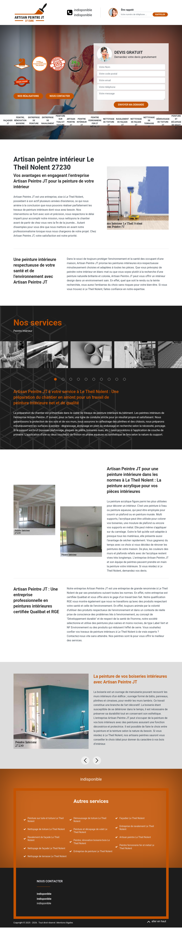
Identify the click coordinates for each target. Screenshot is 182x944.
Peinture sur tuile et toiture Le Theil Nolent (46, 820)
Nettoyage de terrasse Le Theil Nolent (47, 856)
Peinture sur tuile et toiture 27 (60, 122)
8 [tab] (109, 379)
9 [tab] (116, 379)
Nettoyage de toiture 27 (108, 122)
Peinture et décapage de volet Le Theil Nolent (90, 831)
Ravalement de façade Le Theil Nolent (43, 838)
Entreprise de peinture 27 (34, 122)
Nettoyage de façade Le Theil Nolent (46, 848)
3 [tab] (70, 379)
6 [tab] (93, 379)
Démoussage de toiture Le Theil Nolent (90, 820)
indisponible (83, 10)
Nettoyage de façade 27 (136, 122)
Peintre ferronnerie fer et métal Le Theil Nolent (136, 846)
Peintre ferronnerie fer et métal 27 (94, 122)
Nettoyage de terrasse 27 (149, 122)
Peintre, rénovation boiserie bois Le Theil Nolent (92, 841)
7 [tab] (101, 379)
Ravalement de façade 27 (122, 122)
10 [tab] (124, 379)
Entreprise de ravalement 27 (47, 122)
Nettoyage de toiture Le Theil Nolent (46, 829)
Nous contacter (60, 96)
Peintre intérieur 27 (82, 122)
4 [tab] (78, 379)
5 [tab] (86, 379)
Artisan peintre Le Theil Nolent (135, 837)
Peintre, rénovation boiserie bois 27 (20, 122)
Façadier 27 (8, 122)
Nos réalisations (28, 96)
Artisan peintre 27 (71, 122)
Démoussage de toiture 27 (162, 122)
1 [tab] (55, 379)
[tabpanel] (47, 356)
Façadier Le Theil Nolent (131, 818)
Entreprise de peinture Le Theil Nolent (93, 851)
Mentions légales (65, 922)
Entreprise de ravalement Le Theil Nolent (136, 828)
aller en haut (156, 921)
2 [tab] (63, 379)
